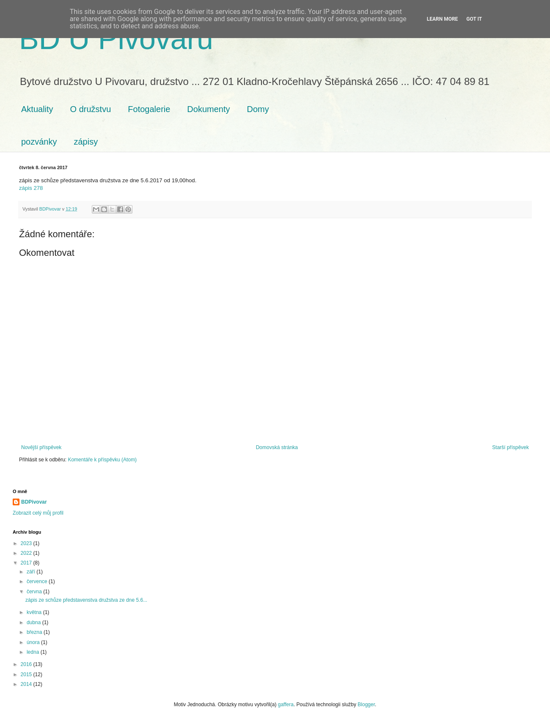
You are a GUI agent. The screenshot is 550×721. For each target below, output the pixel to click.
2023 (27, 543)
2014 (27, 684)
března (35, 632)
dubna (34, 622)
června (35, 592)
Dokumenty (208, 109)
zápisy (86, 141)
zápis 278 (31, 188)
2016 (27, 664)
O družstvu (90, 109)
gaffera (286, 704)
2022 (27, 553)
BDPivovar (34, 502)
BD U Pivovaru (116, 38)
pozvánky (39, 141)
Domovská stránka (277, 447)
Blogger (366, 704)
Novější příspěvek (41, 447)
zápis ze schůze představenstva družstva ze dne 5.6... (86, 600)
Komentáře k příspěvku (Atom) (102, 460)
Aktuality (37, 109)
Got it (474, 19)
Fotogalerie (149, 109)
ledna (34, 652)
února (34, 642)
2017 (27, 563)
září (31, 572)
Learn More (442, 19)
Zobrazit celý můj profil (38, 513)
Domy (258, 109)
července (38, 581)
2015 (27, 674)
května (35, 612)
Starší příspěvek (510, 447)
